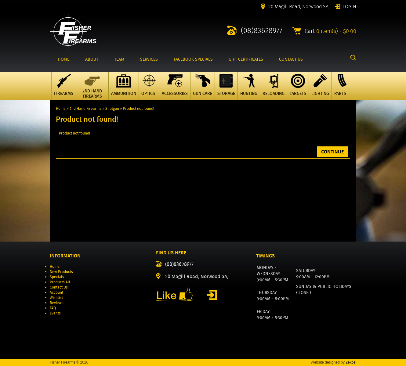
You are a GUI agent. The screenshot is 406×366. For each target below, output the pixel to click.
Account (56, 292)
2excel (351, 362)
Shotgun (112, 108)
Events (55, 313)
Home (61, 108)
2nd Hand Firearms (85, 108)
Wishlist (56, 297)
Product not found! (138, 108)
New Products (61, 271)
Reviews (56, 302)
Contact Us (59, 287)
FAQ (53, 307)
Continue (332, 151)
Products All (60, 282)
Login (349, 6)
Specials (57, 276)
